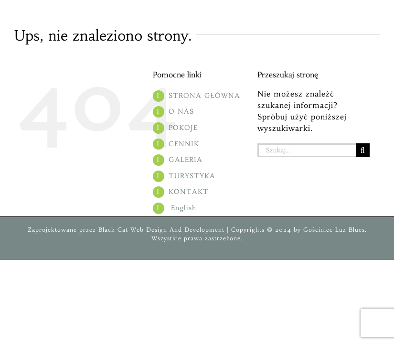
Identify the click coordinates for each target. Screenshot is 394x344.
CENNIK (184, 144)
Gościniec (318, 229)
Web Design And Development (177, 229)
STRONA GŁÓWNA (204, 95)
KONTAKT (189, 191)
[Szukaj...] (306, 150)
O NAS (181, 111)
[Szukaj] (363, 150)
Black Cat (112, 229)
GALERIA (185, 159)
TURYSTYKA (192, 176)
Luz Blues (349, 229)
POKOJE (183, 127)
